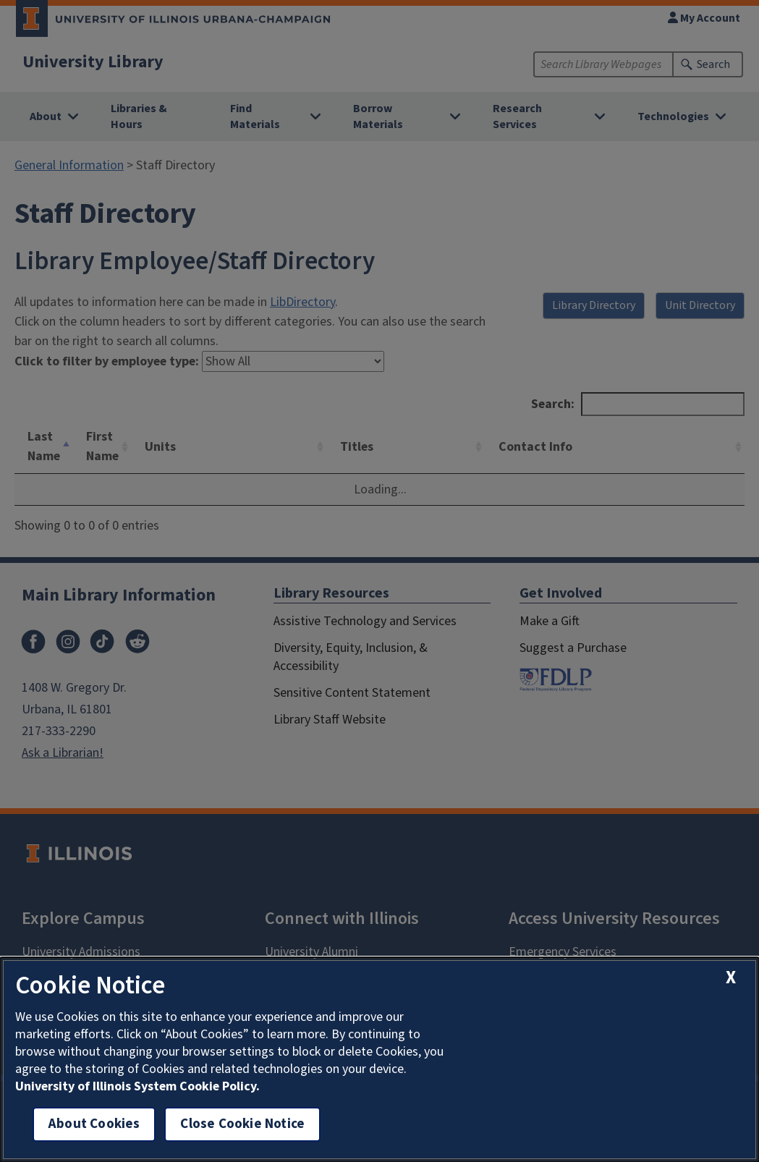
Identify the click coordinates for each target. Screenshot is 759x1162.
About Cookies (94, 1124)
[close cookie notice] (730, 978)
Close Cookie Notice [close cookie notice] (242, 1124)
